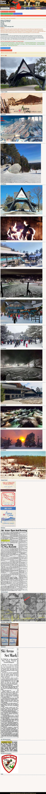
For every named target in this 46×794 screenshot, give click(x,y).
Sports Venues (7, 15)
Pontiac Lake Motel (40, 42)
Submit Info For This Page (6, 50)
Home (2, 15)
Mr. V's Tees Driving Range (31, 44)
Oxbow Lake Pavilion (19, 42)
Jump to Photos (4, 11)
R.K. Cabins (23, 44)
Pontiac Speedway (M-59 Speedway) (7, 42)
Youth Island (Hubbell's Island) (30, 42)
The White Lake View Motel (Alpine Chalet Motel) (10, 44)
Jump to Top (12, 11)
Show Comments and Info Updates (8, 52)
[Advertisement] (23, 783)
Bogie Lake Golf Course (12, 45)
